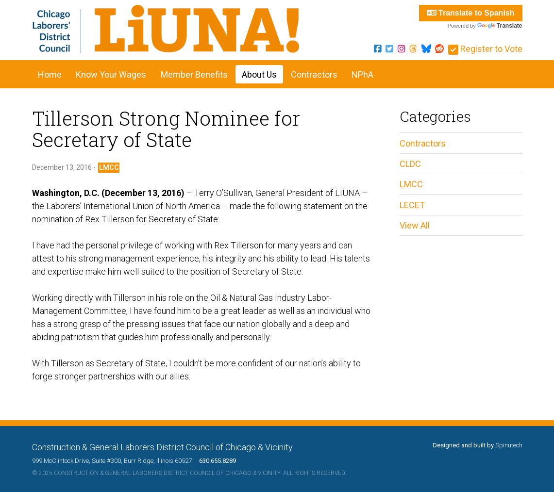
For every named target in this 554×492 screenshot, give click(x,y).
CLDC (410, 164)
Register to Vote (485, 49)
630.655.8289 (214, 460)
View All (415, 225)
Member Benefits (194, 74)
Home (50, 74)
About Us (259, 74)
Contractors (314, 74)
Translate (499, 25)
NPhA (362, 74)
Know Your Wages (111, 74)
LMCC (109, 167)
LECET (412, 205)
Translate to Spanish (471, 13)
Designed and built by (477, 445)
